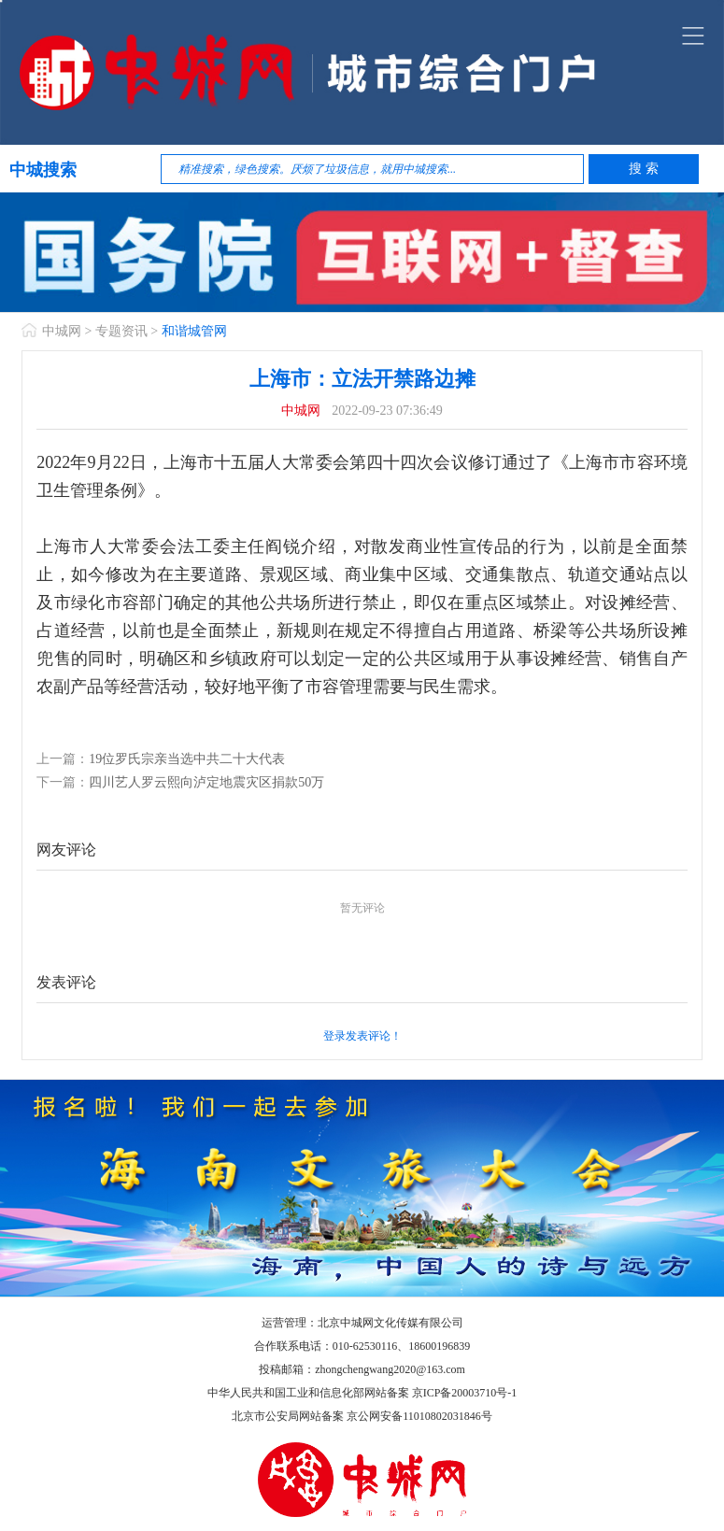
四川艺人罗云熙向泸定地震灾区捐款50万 (206, 782)
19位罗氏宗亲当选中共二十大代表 (187, 759)
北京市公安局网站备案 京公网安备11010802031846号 (362, 1416)
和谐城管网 (194, 331)
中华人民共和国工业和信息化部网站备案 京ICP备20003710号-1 (362, 1392)
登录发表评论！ (362, 1035)
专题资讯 (121, 331)
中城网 (61, 331)
